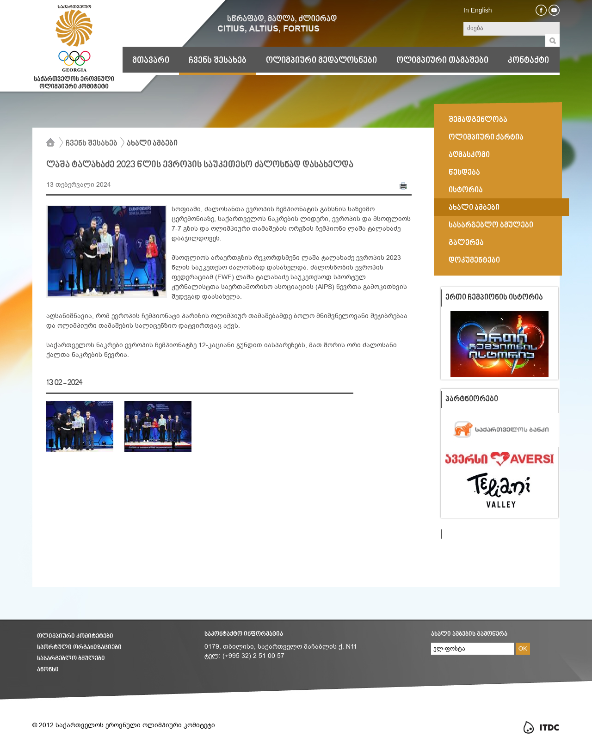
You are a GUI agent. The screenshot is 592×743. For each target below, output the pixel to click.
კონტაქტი (528, 60)
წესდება (464, 173)
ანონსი (48, 669)
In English (477, 10)
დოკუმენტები (474, 260)
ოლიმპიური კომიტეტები (75, 636)
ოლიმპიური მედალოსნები (321, 60)
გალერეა (466, 243)
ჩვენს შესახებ (218, 60)
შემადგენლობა (478, 120)
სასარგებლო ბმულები (491, 225)
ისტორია (466, 190)
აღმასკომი (469, 155)
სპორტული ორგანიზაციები (79, 647)
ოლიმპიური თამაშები (442, 60)
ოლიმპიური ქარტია (486, 137)
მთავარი (150, 60)
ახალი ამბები (152, 143)
